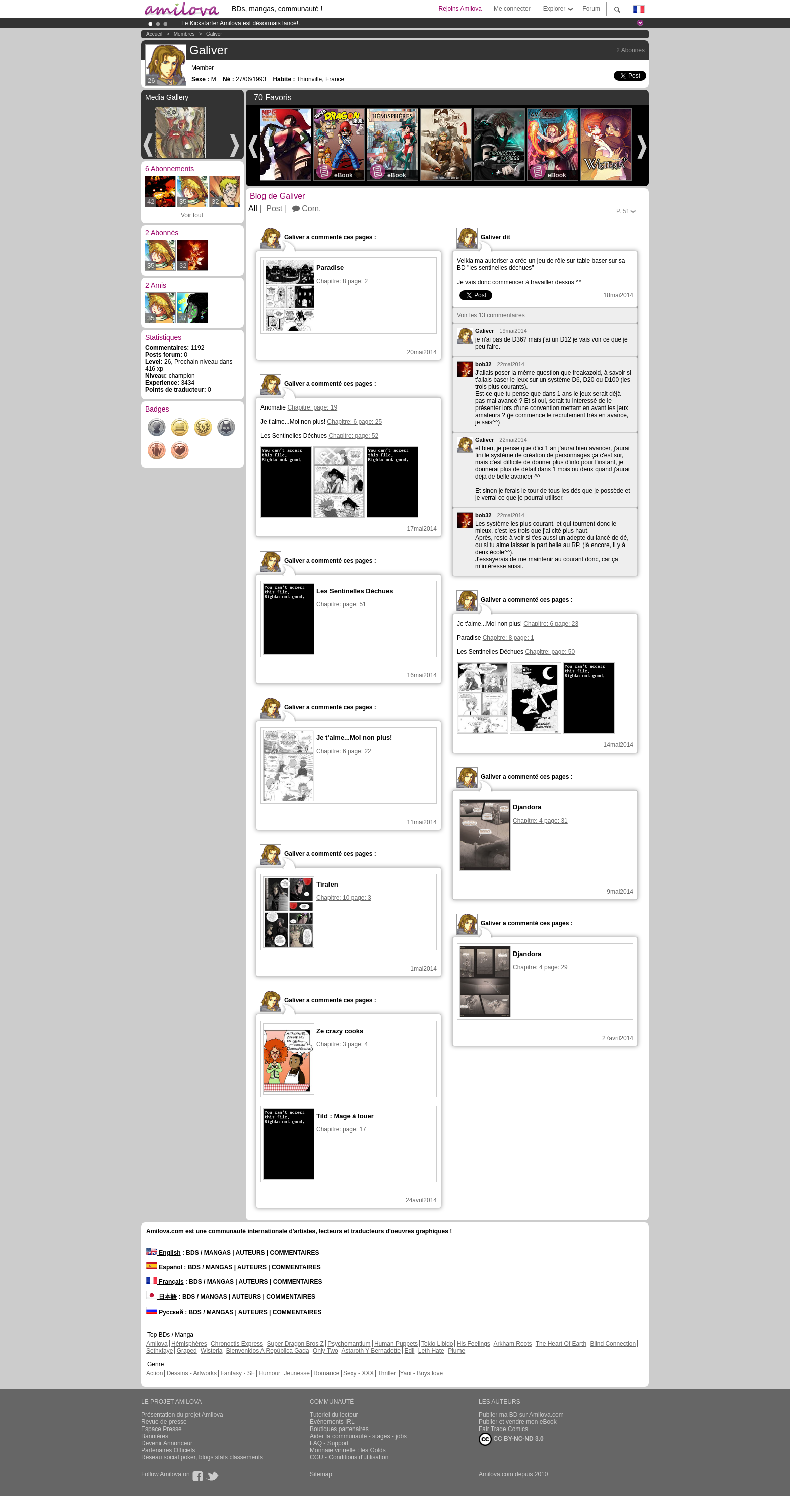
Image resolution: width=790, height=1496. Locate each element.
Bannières (154, 1436)
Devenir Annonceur (166, 1443)
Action (154, 1373)
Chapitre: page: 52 (353, 435)
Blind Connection (613, 1343)
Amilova (157, 1343)
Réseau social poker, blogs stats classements (202, 1457)
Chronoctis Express (237, 1343)
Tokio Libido (437, 1343)
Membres (184, 34)
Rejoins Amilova (460, 8)
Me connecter (512, 8)
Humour (269, 1373)
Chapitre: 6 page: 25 (354, 421)
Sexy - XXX (358, 1373)
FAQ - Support (329, 1443)
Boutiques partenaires (339, 1429)
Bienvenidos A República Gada (267, 1350)
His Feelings (473, 1343)
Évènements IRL (332, 1421)
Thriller (387, 1373)
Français (165, 1281)
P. (622, 211)
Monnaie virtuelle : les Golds (348, 1450)
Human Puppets (396, 1343)
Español (164, 1267)
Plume (456, 1350)
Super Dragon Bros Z (295, 1343)
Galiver (214, 34)
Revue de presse (164, 1421)
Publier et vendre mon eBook (518, 1421)
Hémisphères (189, 1343)
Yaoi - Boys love (421, 1373)
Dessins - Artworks (192, 1373)
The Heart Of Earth (561, 1343)
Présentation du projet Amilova (182, 1414)
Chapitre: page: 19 (312, 407)
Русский (164, 1312)
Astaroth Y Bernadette (371, 1350)
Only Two (325, 1350)
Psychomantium (348, 1343)
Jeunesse (296, 1373)
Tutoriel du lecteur (334, 1414)
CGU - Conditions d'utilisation (349, 1457)
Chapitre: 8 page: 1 (508, 637)
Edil (409, 1350)
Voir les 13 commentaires (491, 315)
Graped (187, 1350)
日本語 (161, 1296)
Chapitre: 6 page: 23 (550, 623)
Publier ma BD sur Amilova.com (521, 1414)
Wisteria (211, 1350)
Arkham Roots (513, 1343)
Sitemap (321, 1474)
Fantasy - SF (237, 1373)
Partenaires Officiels (168, 1450)
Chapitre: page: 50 (550, 651)
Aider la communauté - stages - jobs (358, 1436)
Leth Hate (431, 1350)
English (163, 1252)
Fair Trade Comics (503, 1429)
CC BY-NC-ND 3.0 (511, 1439)
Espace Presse (161, 1429)
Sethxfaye (159, 1350)
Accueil (154, 34)
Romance (326, 1373)
